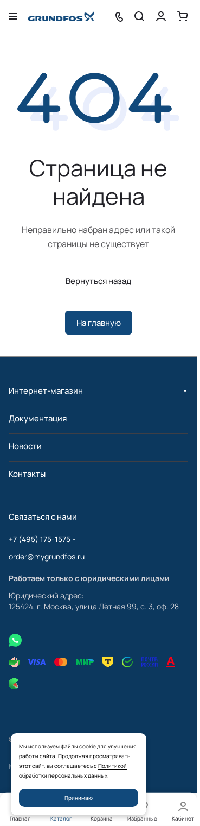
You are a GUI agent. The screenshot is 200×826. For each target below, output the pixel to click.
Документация (38, 418)
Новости (25, 446)
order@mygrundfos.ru (47, 556)
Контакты (27, 474)
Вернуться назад (98, 281)
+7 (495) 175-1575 (39, 539)
